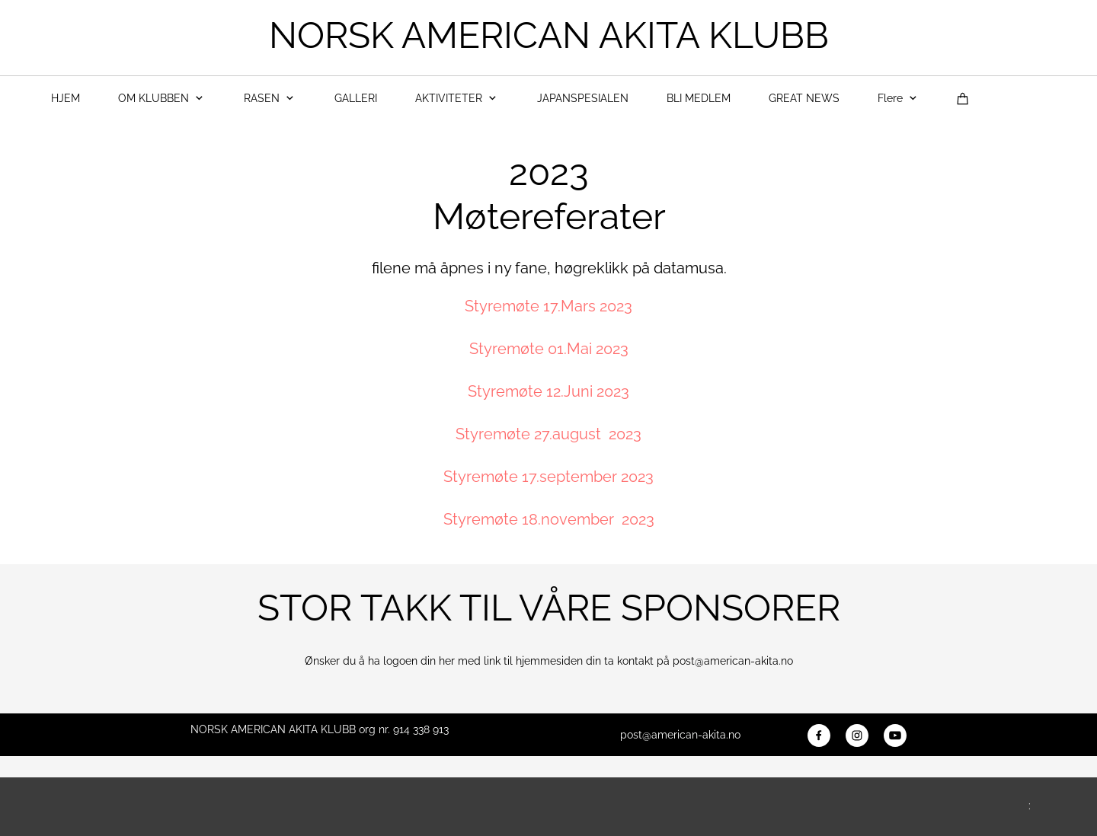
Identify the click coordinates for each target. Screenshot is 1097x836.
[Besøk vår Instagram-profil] (857, 735)
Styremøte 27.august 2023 (548, 434)
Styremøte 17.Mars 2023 (548, 306)
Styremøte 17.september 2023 (548, 476)
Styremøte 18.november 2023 (548, 519)
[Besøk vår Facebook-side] (819, 735)
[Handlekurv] (962, 98)
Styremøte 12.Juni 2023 (548, 391)
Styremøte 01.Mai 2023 (548, 349)
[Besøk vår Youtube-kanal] (895, 735)
